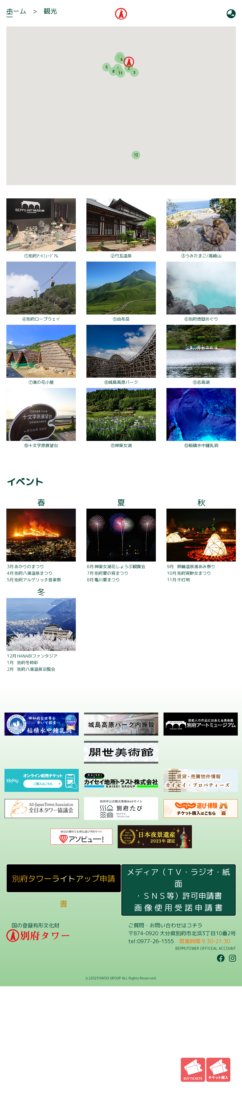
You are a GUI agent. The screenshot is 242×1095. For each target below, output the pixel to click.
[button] (129, 170)
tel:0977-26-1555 (151, 1049)
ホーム (16, 119)
